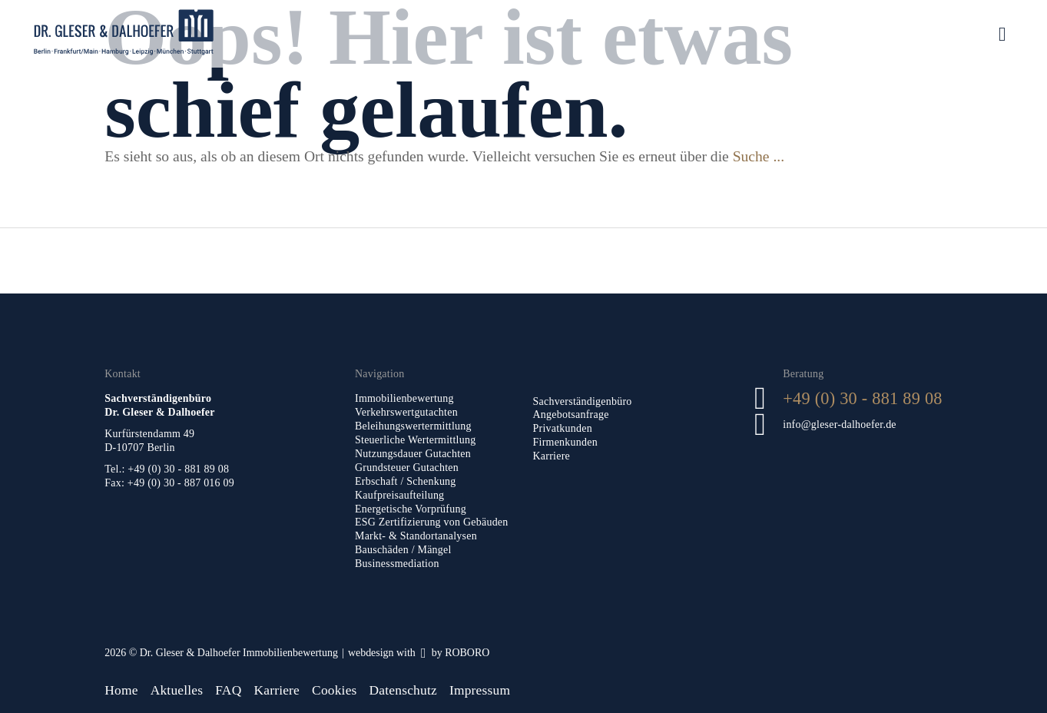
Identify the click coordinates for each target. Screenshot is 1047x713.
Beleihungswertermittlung (413, 426)
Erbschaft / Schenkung (405, 481)
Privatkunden (562, 428)
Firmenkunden (565, 442)
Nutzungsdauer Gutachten (413, 453)
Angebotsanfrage (571, 414)
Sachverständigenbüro (582, 401)
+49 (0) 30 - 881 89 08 (862, 398)
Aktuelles (177, 690)
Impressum (479, 690)
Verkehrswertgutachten (406, 412)
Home (121, 690)
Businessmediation (397, 563)
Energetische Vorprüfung (410, 509)
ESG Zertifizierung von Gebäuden (432, 522)
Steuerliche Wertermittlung (415, 440)
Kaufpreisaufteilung (399, 495)
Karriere (551, 456)
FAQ (228, 690)
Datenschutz (403, 690)
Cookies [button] (334, 690)
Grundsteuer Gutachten (407, 467)
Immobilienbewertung (404, 398)
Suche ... (758, 156)
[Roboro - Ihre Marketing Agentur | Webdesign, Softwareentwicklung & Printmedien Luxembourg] (418, 653)
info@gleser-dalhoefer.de (839, 424)
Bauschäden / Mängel (403, 549)
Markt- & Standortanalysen (416, 536)
